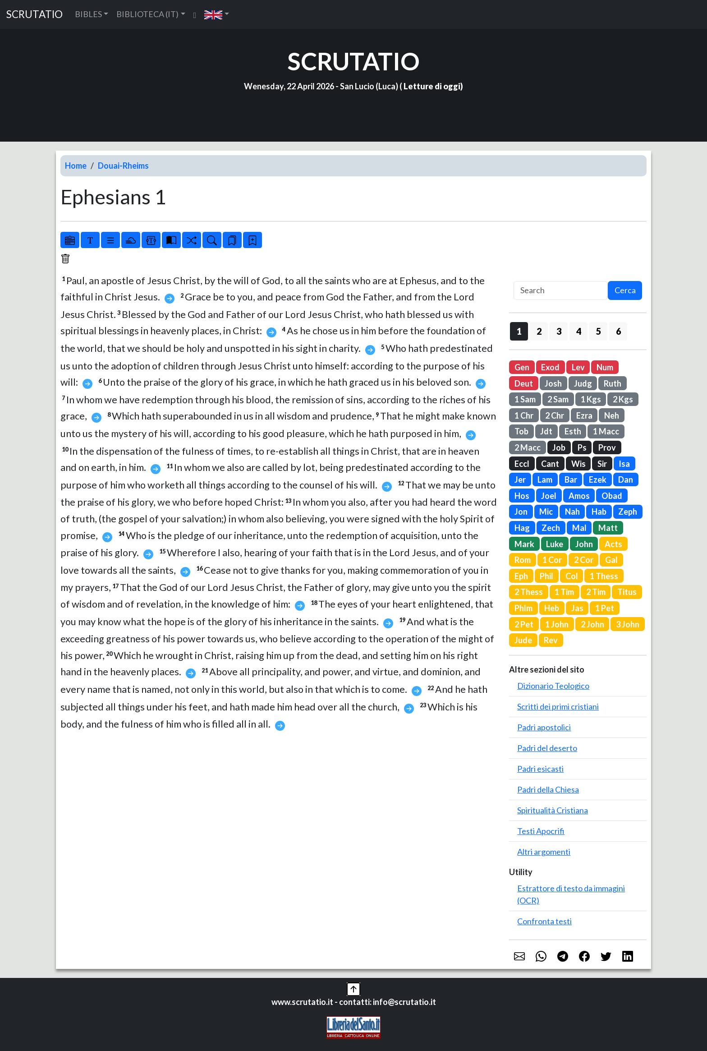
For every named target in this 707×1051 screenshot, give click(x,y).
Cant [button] (550, 464)
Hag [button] (522, 528)
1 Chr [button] (523, 415)
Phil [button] (546, 576)
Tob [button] (521, 431)
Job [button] (558, 447)
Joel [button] (548, 496)
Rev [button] (551, 640)
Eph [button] (521, 576)
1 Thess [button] (604, 576)
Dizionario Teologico (553, 686)
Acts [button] (613, 544)
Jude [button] (523, 640)
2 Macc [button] (527, 447)
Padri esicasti (540, 769)
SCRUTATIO (34, 14)
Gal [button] (611, 560)
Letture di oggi (432, 86)
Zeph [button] (627, 511)
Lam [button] (544, 479)
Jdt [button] (546, 431)
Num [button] (605, 367)
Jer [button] (520, 479)
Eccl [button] (521, 464)
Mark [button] (524, 544)
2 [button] (539, 331)
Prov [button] (607, 447)
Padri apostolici (544, 727)
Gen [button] (521, 367)
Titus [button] (627, 592)
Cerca (625, 290)
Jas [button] (577, 608)
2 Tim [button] (596, 592)
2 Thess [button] (528, 592)
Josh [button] (553, 383)
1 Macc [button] (606, 431)
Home (76, 166)
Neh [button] (611, 415)
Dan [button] (625, 479)
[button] (216, 14)
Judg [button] (583, 383)
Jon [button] (521, 511)
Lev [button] (578, 367)
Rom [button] (522, 560)
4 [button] (578, 331)
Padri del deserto (547, 748)
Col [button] (571, 576)
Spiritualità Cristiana (552, 810)
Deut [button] (523, 383)
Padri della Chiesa (548, 789)
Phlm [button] (523, 608)
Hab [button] (599, 511)
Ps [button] (582, 447)
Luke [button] (554, 544)
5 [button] (598, 331)
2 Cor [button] (583, 560)
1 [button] (519, 331)
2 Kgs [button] (623, 399)
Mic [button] (546, 511)
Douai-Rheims (123, 166)
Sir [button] (602, 464)
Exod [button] (550, 367)
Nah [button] (572, 511)
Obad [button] (611, 496)
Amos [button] (579, 496)
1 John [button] (557, 624)
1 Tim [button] (564, 592)
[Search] (561, 290)
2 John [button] (592, 624)
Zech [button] (551, 528)
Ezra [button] (584, 415)
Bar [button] (571, 479)
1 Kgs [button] (591, 399)
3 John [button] (627, 624)
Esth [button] (573, 431)
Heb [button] (551, 608)
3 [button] (558, 331)
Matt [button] (608, 528)
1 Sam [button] (525, 399)
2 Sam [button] (558, 399)
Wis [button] (578, 464)
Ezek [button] (597, 479)
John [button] (584, 544)
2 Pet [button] (523, 624)
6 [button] (618, 331)
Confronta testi (544, 921)
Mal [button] (579, 528)
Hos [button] (521, 496)
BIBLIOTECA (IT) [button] (147, 14)
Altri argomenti (543, 852)
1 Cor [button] (552, 560)
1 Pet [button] (604, 608)
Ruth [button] (612, 383)
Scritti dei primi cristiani (558, 706)
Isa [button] (624, 464)
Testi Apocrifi (541, 831)
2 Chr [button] (554, 415)
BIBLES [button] (88, 14)
